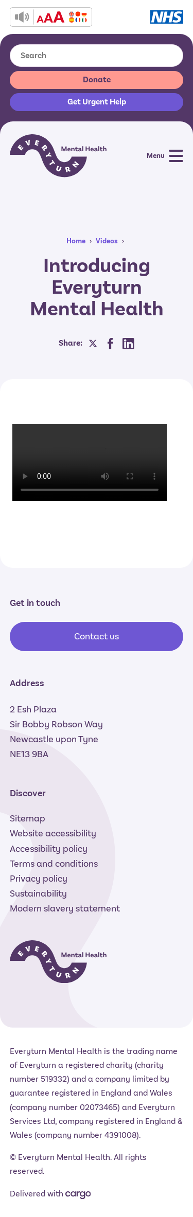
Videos (107, 241)
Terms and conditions (54, 863)
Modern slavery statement (65, 908)
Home (75, 241)
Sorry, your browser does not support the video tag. (89, 462)
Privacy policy (38, 878)
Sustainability (38, 893)
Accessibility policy (48, 848)
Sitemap (27, 818)
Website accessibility (53, 833)
